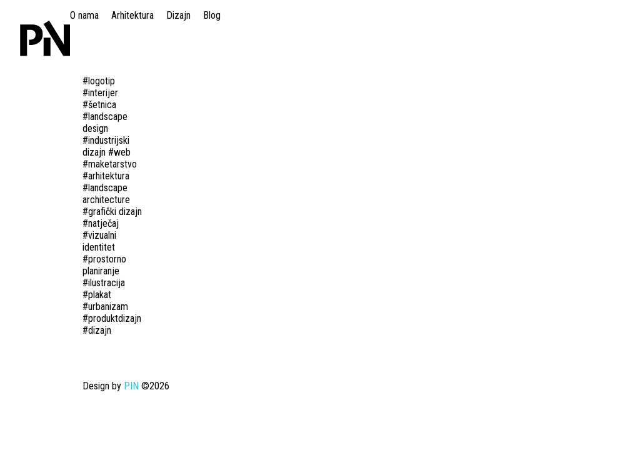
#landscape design (105, 122)
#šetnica (99, 105)
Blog (212, 15)
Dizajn (178, 15)
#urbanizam (105, 306)
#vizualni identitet (99, 241)
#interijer (100, 93)
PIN (131, 386)
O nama (84, 15)
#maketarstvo (109, 164)
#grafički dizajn (112, 212)
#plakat (96, 295)
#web (119, 152)
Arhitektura (132, 15)
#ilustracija (103, 283)
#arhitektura (105, 176)
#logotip (98, 81)
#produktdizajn (111, 318)
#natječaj (100, 223)
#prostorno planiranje (104, 265)
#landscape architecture (106, 194)
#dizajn (96, 330)
